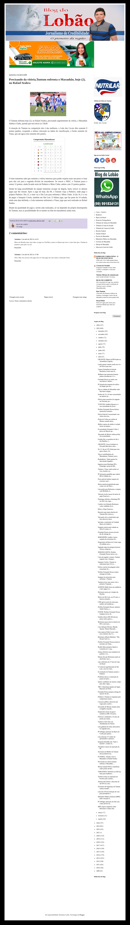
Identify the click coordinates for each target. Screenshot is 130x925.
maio (100, 353)
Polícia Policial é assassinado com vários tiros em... (108, 415)
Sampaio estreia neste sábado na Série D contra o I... (108, 528)
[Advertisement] (107, 892)
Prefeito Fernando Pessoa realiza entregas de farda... (108, 573)
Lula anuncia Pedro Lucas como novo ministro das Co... (108, 633)
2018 (98, 842)
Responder (17, 248)
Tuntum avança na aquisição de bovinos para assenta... (108, 777)
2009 (98, 871)
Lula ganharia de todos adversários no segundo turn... (109, 728)
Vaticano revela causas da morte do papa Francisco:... (109, 495)
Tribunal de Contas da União (105, 228)
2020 (98, 836)
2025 (98, 328)
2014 (98, 855)
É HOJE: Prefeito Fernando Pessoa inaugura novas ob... (109, 613)
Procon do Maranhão (102, 236)
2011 (98, 864)
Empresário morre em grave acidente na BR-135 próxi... (107, 713)
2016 (98, 848)
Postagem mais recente (17, 297)
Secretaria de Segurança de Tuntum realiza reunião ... (109, 787)
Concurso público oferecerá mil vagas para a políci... (108, 703)
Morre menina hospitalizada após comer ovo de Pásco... (108, 485)
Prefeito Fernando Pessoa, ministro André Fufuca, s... (109, 608)
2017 (98, 845)
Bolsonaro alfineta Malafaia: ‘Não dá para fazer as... (109, 638)
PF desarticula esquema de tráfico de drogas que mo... (108, 385)
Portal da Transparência (103, 220)
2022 (98, 829)
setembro (101, 341)
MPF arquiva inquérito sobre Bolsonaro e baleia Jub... (107, 807)
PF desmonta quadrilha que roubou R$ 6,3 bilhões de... (109, 475)
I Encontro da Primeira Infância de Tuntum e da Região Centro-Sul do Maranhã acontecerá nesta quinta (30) (107, 295)
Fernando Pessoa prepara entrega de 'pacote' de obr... (109, 693)
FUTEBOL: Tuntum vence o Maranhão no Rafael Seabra (107, 758)
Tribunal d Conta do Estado (104, 225)
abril (99, 357)
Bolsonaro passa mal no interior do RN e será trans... (109, 623)
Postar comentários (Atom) (23, 301)
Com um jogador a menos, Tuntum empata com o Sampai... (109, 558)
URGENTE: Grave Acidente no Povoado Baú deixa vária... (108, 445)
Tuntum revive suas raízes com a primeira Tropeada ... (108, 583)
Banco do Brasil (101, 217)
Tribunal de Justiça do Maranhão (106, 223)
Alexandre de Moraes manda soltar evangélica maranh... (109, 708)
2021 (98, 832)
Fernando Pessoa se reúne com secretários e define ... (107, 380)
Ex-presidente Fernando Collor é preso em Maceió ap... (108, 430)
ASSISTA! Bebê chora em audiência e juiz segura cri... (109, 588)
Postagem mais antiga (80, 297)
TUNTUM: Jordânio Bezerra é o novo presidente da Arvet (108, 405)
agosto (100, 344)
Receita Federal (101, 231)
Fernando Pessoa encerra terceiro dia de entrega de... (108, 533)
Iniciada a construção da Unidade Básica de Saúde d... (108, 523)
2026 (98, 325)
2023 (98, 826)
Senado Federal (101, 234)
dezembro (101, 331)
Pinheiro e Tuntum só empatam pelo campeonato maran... (109, 698)
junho (100, 350)
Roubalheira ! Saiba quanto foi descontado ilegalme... (107, 460)
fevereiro (101, 816)
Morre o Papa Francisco (105, 509)
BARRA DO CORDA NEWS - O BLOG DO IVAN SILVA (107, 257)
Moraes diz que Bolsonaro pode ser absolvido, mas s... (109, 658)
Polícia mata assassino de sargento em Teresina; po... (109, 400)
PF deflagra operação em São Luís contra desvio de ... (109, 802)
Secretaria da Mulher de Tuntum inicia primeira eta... (108, 753)
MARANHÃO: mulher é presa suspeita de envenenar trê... (107, 538)
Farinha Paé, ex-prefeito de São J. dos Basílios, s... (108, 440)
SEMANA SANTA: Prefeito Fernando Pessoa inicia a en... (108, 553)
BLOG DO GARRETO (104, 280)
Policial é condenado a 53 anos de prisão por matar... (108, 718)
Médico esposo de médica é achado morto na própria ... (109, 425)
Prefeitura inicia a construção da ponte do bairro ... (108, 678)
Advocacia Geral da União (104, 247)
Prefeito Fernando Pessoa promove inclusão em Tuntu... (109, 643)
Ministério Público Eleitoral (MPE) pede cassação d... (109, 798)
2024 (98, 823)
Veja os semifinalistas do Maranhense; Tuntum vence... (108, 455)
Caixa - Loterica (101, 212)
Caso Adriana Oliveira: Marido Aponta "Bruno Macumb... (107, 628)
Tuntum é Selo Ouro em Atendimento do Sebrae (106, 723)
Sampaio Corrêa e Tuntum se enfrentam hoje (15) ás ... (107, 563)
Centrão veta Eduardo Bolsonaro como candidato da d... (108, 505)
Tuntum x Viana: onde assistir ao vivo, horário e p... (108, 470)
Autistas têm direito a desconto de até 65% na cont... (108, 782)
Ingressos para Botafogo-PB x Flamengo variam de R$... (107, 465)
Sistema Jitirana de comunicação (107, 275)
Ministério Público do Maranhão (106, 239)
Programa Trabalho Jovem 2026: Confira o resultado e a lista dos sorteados (106, 269)
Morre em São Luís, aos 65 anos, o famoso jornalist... (109, 598)
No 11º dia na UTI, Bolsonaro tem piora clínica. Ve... (109, 450)
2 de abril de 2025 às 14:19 (29, 239)
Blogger (81, 915)
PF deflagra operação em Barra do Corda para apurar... (109, 733)
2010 (98, 868)
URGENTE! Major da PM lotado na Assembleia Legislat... (109, 360)
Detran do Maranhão (102, 244)
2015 (98, 852)
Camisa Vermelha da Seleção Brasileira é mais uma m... (107, 370)
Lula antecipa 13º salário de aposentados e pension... (106, 738)
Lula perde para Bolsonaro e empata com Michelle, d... (109, 490)
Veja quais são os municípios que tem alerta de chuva (108, 518)
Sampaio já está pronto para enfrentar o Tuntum (106, 578)
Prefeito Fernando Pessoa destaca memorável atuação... (108, 410)
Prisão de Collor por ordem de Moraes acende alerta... (107, 420)
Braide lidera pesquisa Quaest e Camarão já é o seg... (108, 648)
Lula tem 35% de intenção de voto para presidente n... (109, 793)
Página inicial (48, 297)
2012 (98, 861)
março (100, 812)
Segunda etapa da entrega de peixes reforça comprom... (109, 548)
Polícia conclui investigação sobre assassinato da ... (108, 568)
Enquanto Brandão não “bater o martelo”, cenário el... (108, 743)
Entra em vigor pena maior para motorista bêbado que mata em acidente (105, 304)
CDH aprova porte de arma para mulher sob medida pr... (108, 603)
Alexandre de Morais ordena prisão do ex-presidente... (109, 435)
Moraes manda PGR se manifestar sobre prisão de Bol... (108, 768)
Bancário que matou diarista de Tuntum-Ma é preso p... (107, 513)
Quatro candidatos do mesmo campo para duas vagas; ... (109, 683)
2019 (98, 839)
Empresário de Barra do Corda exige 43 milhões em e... (109, 543)
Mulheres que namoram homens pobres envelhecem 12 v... (108, 375)
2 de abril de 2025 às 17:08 (29, 254)
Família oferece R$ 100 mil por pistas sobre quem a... (108, 618)
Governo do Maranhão (103, 242)
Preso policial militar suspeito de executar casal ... (108, 480)
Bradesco (99, 215)
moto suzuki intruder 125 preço (105, 277)
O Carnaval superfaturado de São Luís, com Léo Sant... (108, 668)
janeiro (100, 819)
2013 (98, 858)
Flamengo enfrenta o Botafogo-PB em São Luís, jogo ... (109, 500)
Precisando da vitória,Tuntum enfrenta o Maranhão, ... (107, 763)
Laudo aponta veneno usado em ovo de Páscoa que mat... (109, 365)
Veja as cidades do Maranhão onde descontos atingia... (109, 390)
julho (100, 347)
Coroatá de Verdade (103, 266)
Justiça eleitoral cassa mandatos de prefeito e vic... (109, 653)
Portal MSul (100, 301)
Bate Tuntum (100, 291)
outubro (101, 337)
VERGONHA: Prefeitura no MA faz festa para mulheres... (109, 772)
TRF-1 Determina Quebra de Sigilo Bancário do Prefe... (109, 688)
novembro (101, 334)
